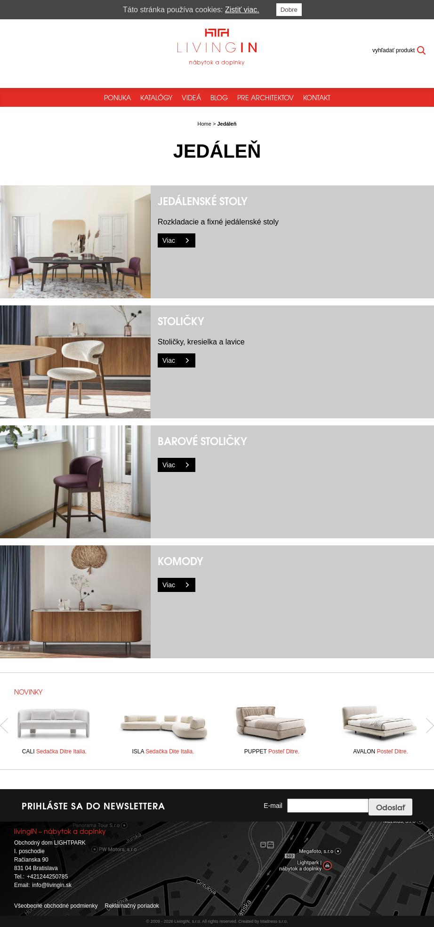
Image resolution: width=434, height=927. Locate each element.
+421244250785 (47, 876)
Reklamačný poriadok (131, 906)
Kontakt (316, 97)
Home (204, 124)
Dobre (289, 9)
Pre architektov (265, 97)
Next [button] (430, 725)
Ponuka (117, 97)
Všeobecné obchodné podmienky (55, 906)
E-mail (273, 805)
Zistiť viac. (242, 10)
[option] (54, 725)
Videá (191, 97)
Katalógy (156, 97)
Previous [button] (4, 725)
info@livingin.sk (52, 885)
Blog (219, 97)
